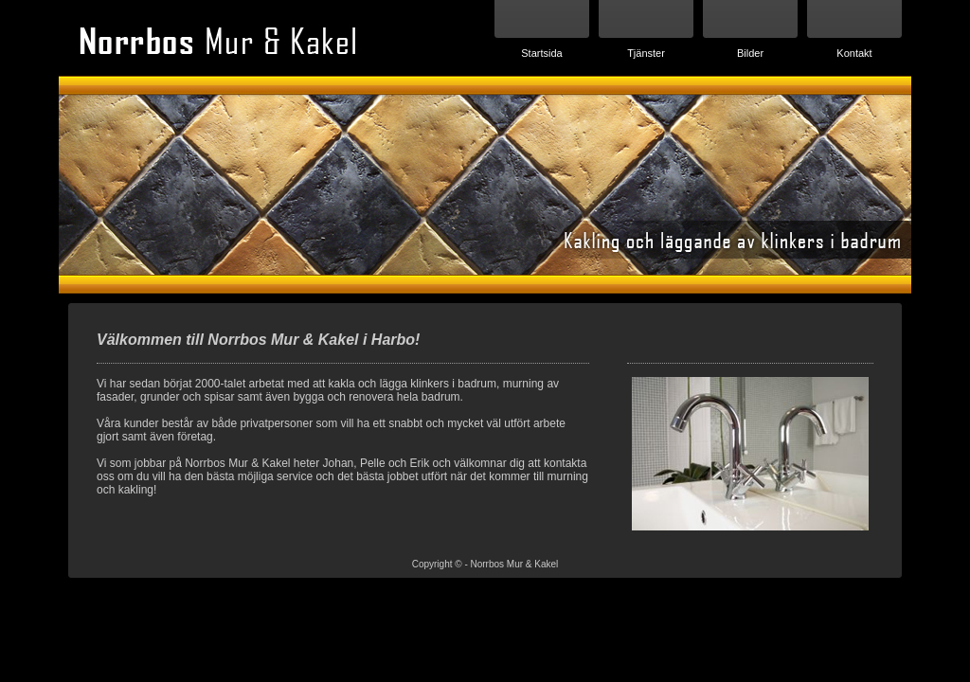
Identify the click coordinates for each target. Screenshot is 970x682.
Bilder (750, 53)
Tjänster (646, 53)
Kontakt (853, 53)
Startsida (541, 53)
